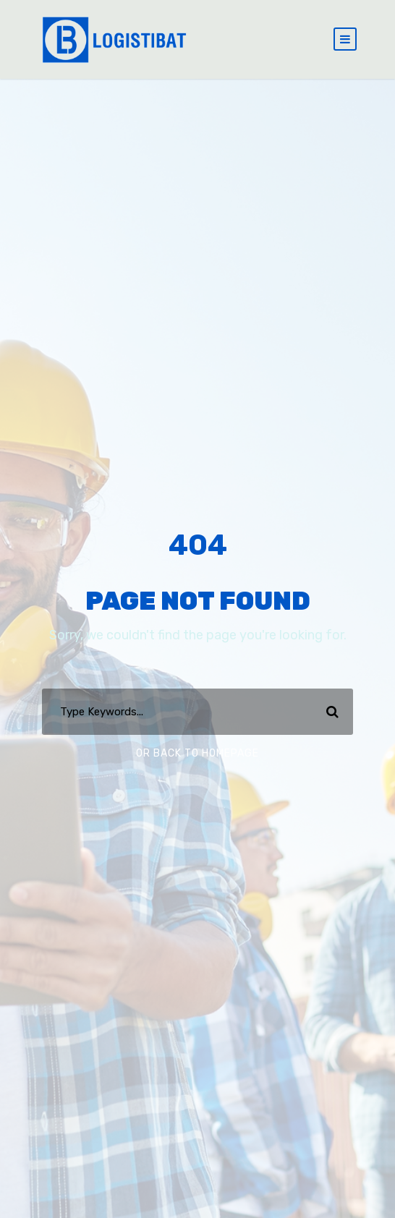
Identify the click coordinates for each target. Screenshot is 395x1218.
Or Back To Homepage (197, 753)
